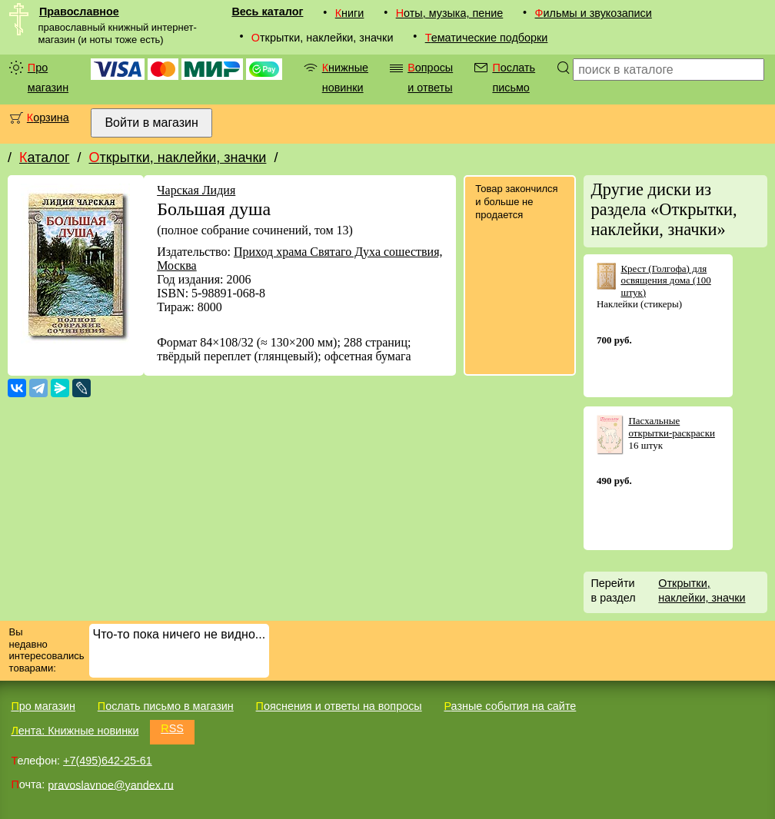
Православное (79, 11)
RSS (172, 728)
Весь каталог (267, 11)
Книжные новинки (345, 77)
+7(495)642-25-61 (107, 760)
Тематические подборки (486, 38)
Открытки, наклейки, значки (177, 157)
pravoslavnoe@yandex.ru (110, 784)
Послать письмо (513, 77)
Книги (349, 13)
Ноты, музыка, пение (450, 13)
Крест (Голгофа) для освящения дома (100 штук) (665, 280)
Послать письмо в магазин (166, 706)
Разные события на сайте (510, 706)
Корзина (48, 117)
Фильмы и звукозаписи (593, 13)
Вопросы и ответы (430, 77)
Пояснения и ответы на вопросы (339, 706)
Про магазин (48, 77)
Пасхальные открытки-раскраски (671, 427)
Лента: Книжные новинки (74, 730)
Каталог (44, 157)
